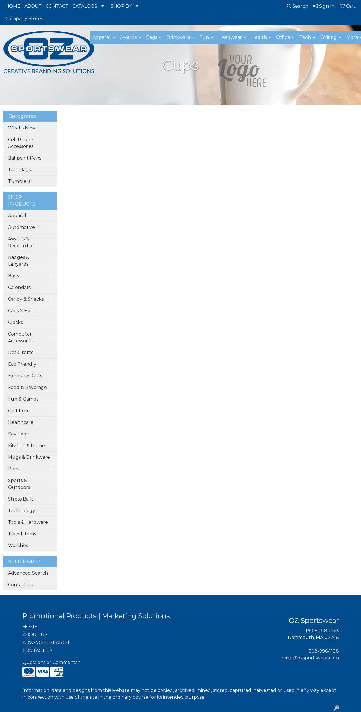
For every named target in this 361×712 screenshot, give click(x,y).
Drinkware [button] (178, 37)
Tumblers (19, 181)
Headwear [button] (230, 37)
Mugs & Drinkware (29, 457)
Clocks (15, 322)
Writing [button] (328, 37)
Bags (13, 275)
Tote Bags (19, 169)
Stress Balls (20, 499)
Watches (18, 545)
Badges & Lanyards (18, 261)
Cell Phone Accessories (20, 143)
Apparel (17, 215)
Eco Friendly (22, 364)
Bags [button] (151, 37)
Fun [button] (204, 37)
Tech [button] (305, 37)
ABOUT (33, 6)
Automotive (21, 227)
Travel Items (22, 534)
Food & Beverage (27, 387)
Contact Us (20, 584)
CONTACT (57, 6)
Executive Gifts (25, 375)
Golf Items (19, 410)
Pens (13, 469)
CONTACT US (37, 650)
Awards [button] (128, 37)
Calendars (19, 287)
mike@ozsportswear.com (310, 658)
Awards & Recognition (21, 242)
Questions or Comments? (51, 662)
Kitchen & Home (26, 445)
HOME (12, 6)
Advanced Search (28, 573)
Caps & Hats (21, 310)
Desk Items (20, 352)
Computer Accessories (20, 337)
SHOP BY (121, 6)
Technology (21, 510)
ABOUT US (34, 634)
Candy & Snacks (26, 299)
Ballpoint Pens (24, 158)
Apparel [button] (101, 37)
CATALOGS (84, 6)
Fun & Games (23, 399)
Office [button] (283, 37)
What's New (21, 128)
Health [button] (259, 37)
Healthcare (20, 422)
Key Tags (18, 434)
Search (297, 6)
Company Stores (24, 18)
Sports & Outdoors (19, 484)
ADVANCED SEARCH (45, 642)
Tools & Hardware (28, 522)
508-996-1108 (324, 651)
